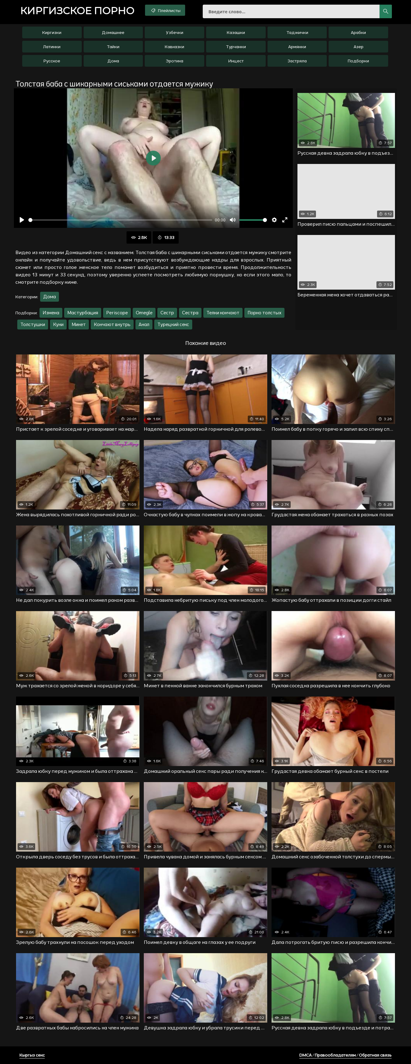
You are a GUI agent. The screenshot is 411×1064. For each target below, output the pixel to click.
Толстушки (32, 324)
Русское (52, 61)
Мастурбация (82, 313)
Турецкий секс (173, 324)
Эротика (174, 61)
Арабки (358, 32)
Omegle (144, 313)
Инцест (236, 61)
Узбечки (174, 32)
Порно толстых (264, 313)
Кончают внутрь (112, 324)
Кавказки (174, 46)
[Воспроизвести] (22, 220)
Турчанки (236, 46)
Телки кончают (222, 313)
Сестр (167, 313)
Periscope (117, 313)
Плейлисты (165, 10)
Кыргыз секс (32, 1055)
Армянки (297, 46)
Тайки (113, 46)
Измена (51, 313)
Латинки (51, 46)
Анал (144, 324)
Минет (79, 324)
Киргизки (51, 32)
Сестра (190, 313)
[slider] (120, 220)
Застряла (297, 61)
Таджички (297, 32)
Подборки (358, 61)
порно (77, 10)
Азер (358, 46)
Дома (113, 61)
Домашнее (113, 32)
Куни (58, 324)
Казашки (236, 32)
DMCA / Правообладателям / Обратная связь (345, 1055)
